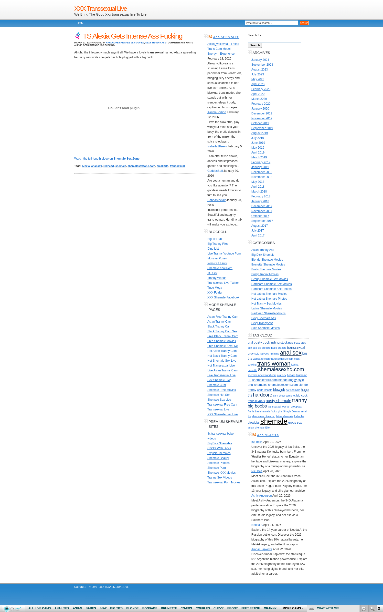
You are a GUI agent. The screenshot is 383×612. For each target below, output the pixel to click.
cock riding (271, 342)
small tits (163, 165)
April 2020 (258, 94)
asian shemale (256, 427)
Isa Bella (257, 442)
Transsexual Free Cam (222, 404)
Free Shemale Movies (221, 341)
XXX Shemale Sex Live (222, 414)
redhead (108, 165)
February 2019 (260, 162)
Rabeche (299, 416)
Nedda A (256, 525)
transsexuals (256, 401)
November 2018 (261, 177)
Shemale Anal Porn (220, 268)
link (379, 536)
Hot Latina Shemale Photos (269, 298)
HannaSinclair (216, 200)
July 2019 (257, 138)
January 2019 (260, 167)
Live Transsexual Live (221, 375)
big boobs (257, 406)
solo (257, 353)
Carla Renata (264, 389)
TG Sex (212, 273)
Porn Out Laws (217, 263)
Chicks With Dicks (219, 448)
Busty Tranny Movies (264, 274)
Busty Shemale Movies (266, 269)
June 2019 (258, 142)
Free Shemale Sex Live (222, 346)
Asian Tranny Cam (219, 321)
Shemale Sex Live (219, 399)
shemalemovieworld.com (262, 375)
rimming (274, 353)
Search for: (255, 35)
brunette (252, 370)
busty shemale (278, 400)
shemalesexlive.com (263, 416)
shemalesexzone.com (141, 165)
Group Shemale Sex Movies (269, 279)
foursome (301, 375)
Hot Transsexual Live (221, 365)
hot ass (291, 375)
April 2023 (258, 84)
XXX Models (268, 435)
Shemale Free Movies (221, 390)
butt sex (252, 347)
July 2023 (257, 74)
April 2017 (258, 235)
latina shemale (284, 416)
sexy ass (300, 342)
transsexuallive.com (282, 358)
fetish (267, 358)
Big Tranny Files (217, 243)
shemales (260, 385)
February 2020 (260, 103)
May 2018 (257, 182)
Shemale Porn (216, 467)
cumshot (290, 395)
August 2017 (259, 225)
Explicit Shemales (219, 453)
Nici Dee (256, 471)
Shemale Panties (218, 463)
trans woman (273, 363)
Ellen (268, 427)
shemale (120, 165)
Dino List (213, 248)
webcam (258, 358)
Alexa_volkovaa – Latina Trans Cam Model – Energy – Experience (223, 48)
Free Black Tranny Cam (222, 336)
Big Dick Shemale (263, 254)
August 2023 (259, 69)
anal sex (96, 165)
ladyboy (264, 353)
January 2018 (260, 201)
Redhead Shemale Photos (268, 313)
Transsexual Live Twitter (223, 283)
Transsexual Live (218, 409)
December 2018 (261, 172)
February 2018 (260, 196)
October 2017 (260, 216)
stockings (286, 342)
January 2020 (260, 108)
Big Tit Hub (214, 239)
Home (81, 23)
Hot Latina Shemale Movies (269, 294)
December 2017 (261, 206)
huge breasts (278, 347)
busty (258, 342)
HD (249, 379)
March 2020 (259, 99)
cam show (279, 395)
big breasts (264, 347)
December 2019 (261, 113)
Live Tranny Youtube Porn (224, 253)
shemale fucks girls (271, 411)
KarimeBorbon (216, 112)
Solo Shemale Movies (265, 328)
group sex (295, 422)
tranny (299, 400)
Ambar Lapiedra (261, 549)
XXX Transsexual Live (100, 8)
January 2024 (260, 59)
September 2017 (262, 221)
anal (251, 385)
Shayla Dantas (291, 411)
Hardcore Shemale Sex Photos (271, 289)
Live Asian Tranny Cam (222, 370)
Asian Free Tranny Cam (222, 316)
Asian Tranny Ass (262, 250)
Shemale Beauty (218, 458)
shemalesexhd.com (281, 369)
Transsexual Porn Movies (223, 482)
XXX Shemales (226, 37)
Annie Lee (253, 411)
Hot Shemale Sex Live (221, 360)
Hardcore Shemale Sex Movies (125, 42)
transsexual (177, 165)
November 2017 (261, 211)
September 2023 (262, 64)
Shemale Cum (216, 385)
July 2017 (257, 230)
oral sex (281, 375)
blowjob (279, 390)
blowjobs (254, 422)
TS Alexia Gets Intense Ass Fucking (132, 36)
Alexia (86, 165)
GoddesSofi (215, 171)
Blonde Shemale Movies (267, 259)
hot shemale (293, 389)
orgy (251, 353)
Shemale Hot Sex (218, 395)
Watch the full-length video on (106, 158)
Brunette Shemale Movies (268, 264)
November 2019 (261, 118)
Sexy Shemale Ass (263, 318)
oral (250, 342)
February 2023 (260, 89)
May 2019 (257, 147)
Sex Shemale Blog (219, 380)
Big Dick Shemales (219, 443)
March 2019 (259, 157)
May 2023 (257, 79)
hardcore (262, 395)
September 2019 (262, 128)
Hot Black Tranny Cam (222, 355)
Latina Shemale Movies (266, 308)
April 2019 (258, 152)
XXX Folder (214, 292)
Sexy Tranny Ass (155, 42)
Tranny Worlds (216, 278)
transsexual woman (279, 406)
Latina (294, 364)
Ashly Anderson (261, 495)
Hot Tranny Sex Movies (266, 303)
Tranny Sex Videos (219, 477)
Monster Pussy (217, 258)
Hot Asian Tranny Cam (222, 351)
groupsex (296, 406)
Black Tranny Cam (219, 326)
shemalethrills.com (265, 380)
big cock (302, 395)
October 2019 (260, 123)
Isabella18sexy (217, 146)
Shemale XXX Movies (221, 472)
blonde (283, 380)
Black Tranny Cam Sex (222, 331)
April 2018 (258, 186)
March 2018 (259, 191)
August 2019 (259, 133)
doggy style (296, 380)
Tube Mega (214, 287)
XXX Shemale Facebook (223, 297)
